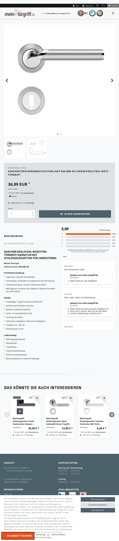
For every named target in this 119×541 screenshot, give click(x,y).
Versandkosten (28, 193)
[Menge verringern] (33, 216)
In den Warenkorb (75, 213)
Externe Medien (58, 535)
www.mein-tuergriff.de (17, 482)
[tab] (17, 236)
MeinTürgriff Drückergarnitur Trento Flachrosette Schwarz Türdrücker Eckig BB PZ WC (25, 421)
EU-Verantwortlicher (19, 243)
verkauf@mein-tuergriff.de (57, 13)
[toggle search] (97, 5)
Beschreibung (13, 236)
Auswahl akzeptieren (97, 505)
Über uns (8, 494)
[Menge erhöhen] (33, 212)
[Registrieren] (88, 5)
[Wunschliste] (103, 5)
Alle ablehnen (98, 510)
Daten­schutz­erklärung (51, 532)
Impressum (28, 529)
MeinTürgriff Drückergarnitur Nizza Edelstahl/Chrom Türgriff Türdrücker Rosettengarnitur (57, 421)
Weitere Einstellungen (41, 537)
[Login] (75, 5)
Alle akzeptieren (98, 499)
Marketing (40, 535)
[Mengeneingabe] (11, 213)
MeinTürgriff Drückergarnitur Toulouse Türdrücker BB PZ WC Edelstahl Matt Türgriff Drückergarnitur (92, 421)
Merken (13, 196)
